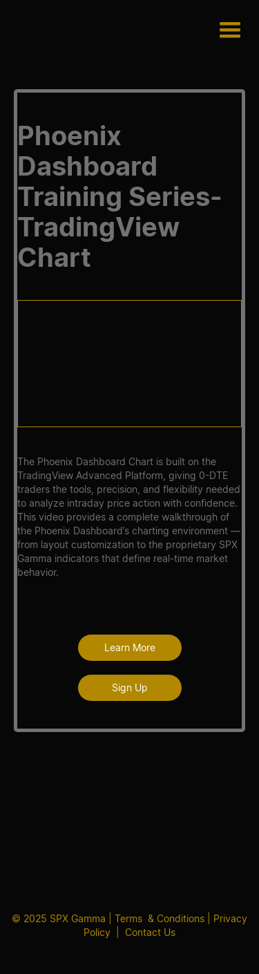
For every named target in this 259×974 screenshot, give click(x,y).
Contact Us (150, 932)
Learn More (129, 647)
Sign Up (130, 687)
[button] (230, 31)
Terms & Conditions (159, 918)
